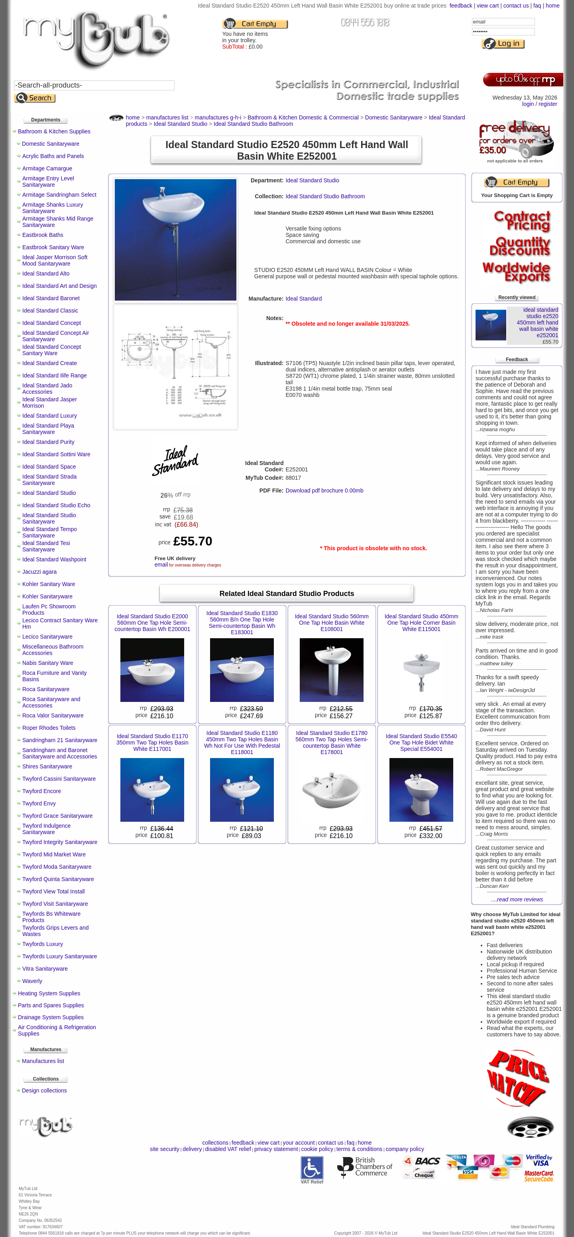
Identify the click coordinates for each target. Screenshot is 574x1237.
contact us (516, 5)
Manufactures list (43, 1061)
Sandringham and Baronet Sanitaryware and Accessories (59, 753)
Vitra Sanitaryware (45, 968)
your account (299, 1142)
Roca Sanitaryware (45, 689)
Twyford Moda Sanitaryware (57, 867)
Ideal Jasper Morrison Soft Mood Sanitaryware (54, 260)
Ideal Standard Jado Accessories (47, 388)
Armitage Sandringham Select (59, 195)
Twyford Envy (39, 803)
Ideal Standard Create (49, 363)
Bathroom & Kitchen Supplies (54, 131)
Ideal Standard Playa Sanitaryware (48, 428)
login (528, 104)
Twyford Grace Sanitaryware (57, 816)
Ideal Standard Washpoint (54, 559)
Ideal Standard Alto (45, 273)
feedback (461, 5)
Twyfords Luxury (42, 944)
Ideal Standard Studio (49, 493)
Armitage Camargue (47, 168)
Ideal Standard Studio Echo (56, 505)
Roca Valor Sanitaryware (53, 715)
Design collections (44, 1090)
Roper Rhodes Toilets (49, 728)
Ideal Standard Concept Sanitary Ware (51, 350)
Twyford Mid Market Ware (54, 854)
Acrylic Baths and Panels (53, 156)
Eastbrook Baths (42, 235)
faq (537, 5)
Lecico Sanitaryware (47, 636)
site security (164, 1149)
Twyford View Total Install (53, 891)
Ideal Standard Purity (48, 442)
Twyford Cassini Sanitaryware (59, 779)
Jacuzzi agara (39, 572)
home (553, 5)
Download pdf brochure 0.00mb (324, 490)
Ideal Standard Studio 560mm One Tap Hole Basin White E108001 (332, 622)
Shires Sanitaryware (47, 766)
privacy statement (276, 1149)
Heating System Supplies (49, 993)
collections (215, 1142)
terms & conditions (359, 1149)
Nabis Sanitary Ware (47, 663)
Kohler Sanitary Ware (48, 584)
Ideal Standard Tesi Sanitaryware (46, 546)
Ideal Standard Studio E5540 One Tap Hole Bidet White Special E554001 (421, 742)
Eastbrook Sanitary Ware (53, 247)
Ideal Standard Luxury (49, 415)
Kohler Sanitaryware (47, 596)
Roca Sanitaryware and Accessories (51, 702)
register (548, 104)
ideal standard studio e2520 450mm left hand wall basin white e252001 (537, 322)
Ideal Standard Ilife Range (54, 375)
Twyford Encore (41, 791)
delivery (192, 1149)
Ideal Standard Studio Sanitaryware (49, 518)
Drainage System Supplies (51, 1017)
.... (517, 899)
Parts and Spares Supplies (51, 1005)
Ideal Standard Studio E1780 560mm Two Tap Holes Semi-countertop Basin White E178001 (331, 742)
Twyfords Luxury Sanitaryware (59, 956)
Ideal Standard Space (49, 466)
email (161, 564)
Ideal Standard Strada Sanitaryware (49, 479)
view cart (488, 5)
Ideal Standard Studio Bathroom (325, 196)
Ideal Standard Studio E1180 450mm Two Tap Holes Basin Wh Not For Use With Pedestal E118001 (242, 742)
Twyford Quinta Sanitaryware (58, 879)
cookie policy (317, 1149)
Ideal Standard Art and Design (59, 286)
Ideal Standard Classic (50, 310)
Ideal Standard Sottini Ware (56, 454)
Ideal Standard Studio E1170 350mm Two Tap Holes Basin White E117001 (152, 742)
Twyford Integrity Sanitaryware (59, 842)
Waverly (32, 981)
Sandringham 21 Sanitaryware (59, 740)
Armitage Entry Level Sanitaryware (48, 181)
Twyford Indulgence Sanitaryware (46, 829)
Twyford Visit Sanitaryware (55, 904)
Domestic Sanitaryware (50, 144)
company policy (404, 1149)
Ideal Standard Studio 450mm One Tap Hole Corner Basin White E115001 (421, 622)
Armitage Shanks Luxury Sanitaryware (52, 207)
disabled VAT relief (228, 1149)
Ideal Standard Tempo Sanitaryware (49, 532)
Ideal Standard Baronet (51, 298)
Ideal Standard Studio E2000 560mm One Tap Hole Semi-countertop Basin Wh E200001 (152, 622)
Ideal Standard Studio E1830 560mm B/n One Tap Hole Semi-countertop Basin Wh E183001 (242, 622)
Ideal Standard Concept (51, 323)
